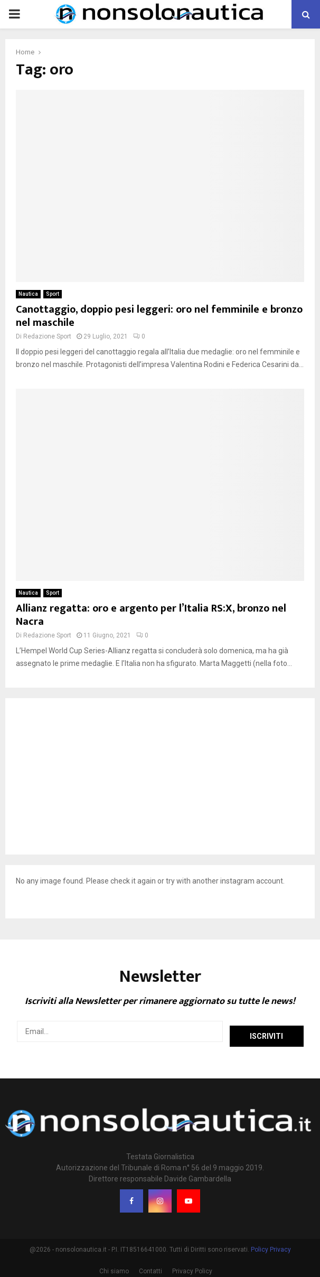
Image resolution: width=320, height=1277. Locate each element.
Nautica (28, 294)
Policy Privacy (271, 1245)
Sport (52, 294)
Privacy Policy (192, 1267)
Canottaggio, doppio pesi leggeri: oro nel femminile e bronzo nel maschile (159, 316)
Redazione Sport (47, 336)
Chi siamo (114, 1267)
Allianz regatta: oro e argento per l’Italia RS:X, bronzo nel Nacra (151, 615)
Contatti (150, 1267)
